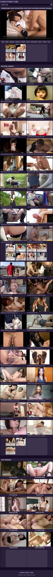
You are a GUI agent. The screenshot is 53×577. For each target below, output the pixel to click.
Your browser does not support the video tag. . (26, 25)
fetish (7, 41)
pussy (28, 41)
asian (3, 41)
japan (40, 41)
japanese (12, 41)
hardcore (18, 41)
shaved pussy (34, 41)
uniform (23, 41)
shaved (44, 41)
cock (49, 41)
